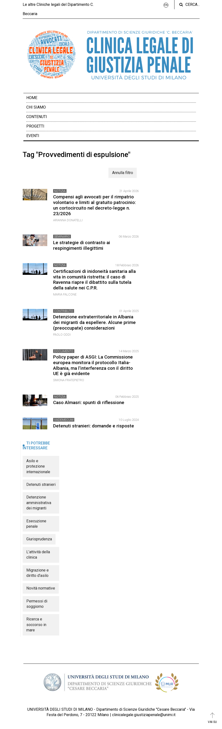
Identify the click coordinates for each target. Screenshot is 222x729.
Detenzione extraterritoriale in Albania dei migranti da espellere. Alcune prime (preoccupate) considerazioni (94, 322)
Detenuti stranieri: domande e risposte (93, 426)
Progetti (35, 126)
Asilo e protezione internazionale (38, 466)
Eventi (32, 135)
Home (31, 97)
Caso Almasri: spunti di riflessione (88, 402)
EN (166, 5)
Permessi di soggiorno (36, 604)
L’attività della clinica (38, 555)
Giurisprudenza (39, 539)
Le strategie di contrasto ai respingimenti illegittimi (81, 245)
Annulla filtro (122, 172)
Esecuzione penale (36, 524)
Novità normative (40, 588)
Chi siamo (36, 107)
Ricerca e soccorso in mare (36, 624)
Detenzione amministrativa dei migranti (38, 502)
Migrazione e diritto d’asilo (37, 573)
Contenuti (36, 116)
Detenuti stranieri (41, 484)
